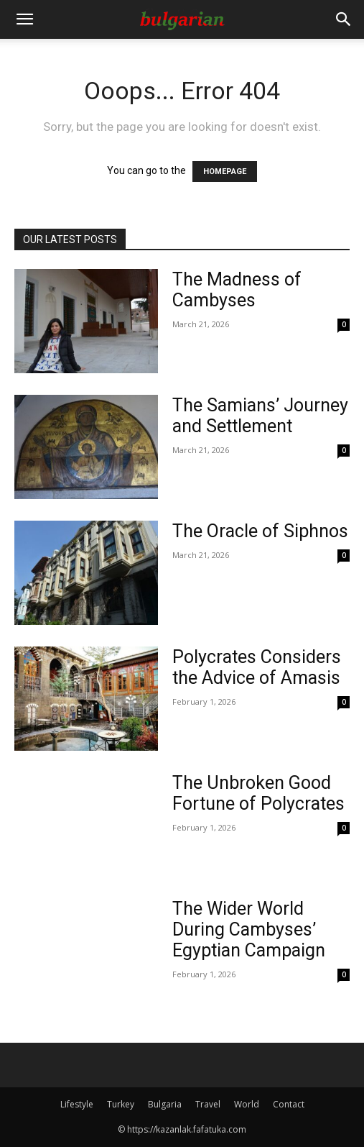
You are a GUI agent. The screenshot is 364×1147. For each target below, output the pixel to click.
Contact (288, 1104)
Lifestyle (76, 1104)
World (246, 1104)
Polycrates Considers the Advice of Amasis (256, 667)
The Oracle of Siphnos (260, 531)
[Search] (344, 19)
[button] (24, 19)
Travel (207, 1104)
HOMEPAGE (224, 171)
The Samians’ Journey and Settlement (260, 416)
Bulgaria (165, 1104)
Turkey (120, 1104)
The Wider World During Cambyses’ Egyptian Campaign (248, 929)
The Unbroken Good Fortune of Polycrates (258, 793)
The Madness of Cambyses (237, 290)
